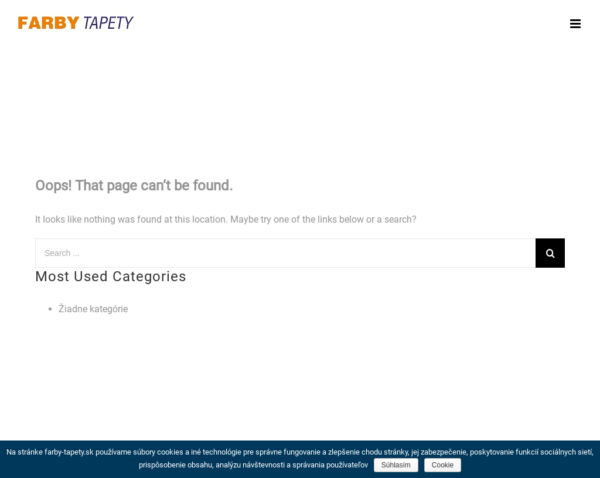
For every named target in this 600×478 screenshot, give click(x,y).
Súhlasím (396, 465)
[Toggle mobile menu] (576, 24)
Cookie (443, 465)
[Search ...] (285, 253)
